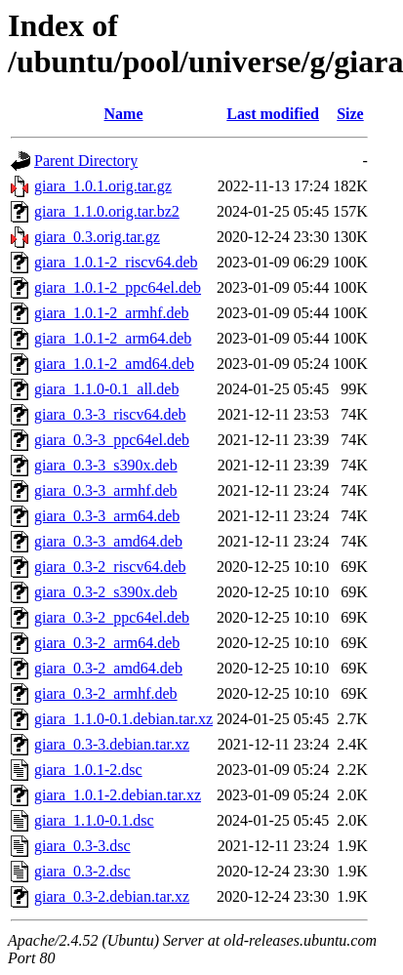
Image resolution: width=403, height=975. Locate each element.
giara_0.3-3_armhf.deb (106, 490)
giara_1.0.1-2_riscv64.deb (116, 262)
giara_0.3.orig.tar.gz (97, 236)
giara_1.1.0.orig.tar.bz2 (107, 211)
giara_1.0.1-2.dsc (88, 769)
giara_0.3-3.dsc (82, 845)
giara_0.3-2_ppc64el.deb (111, 617)
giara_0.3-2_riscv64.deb (110, 566)
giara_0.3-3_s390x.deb (106, 465)
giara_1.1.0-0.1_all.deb (106, 389)
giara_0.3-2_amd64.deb (108, 668)
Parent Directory (86, 160)
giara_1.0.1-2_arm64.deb (112, 338)
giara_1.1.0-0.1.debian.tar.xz (123, 719)
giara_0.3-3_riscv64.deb (110, 414)
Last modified (272, 113)
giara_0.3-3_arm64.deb (107, 516)
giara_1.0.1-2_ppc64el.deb (117, 287)
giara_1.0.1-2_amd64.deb (114, 363)
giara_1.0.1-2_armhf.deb (111, 313)
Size (350, 113)
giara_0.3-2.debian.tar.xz (111, 896)
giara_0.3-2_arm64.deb (107, 642)
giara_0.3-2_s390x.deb (106, 592)
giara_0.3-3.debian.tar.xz (111, 744)
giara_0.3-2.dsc (82, 871)
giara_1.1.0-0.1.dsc (94, 820)
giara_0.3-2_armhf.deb (106, 693)
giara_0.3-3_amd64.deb (108, 541)
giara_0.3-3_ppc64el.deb (111, 439)
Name (123, 113)
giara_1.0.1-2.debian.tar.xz (117, 795)
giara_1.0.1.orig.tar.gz (103, 186)
